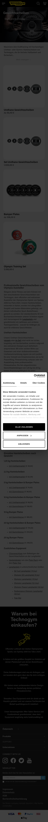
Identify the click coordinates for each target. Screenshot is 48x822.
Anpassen (24, 435)
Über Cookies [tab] (39, 383)
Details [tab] (23, 383)
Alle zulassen (24, 427)
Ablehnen (24, 444)
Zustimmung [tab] (9, 383)
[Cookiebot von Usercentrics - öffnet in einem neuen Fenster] (34, 375)
